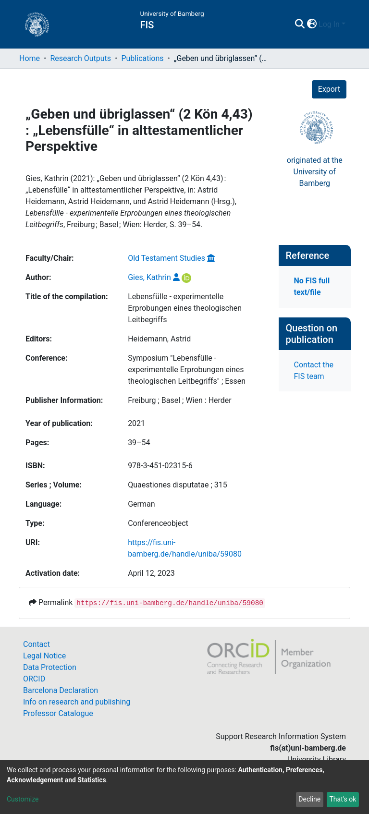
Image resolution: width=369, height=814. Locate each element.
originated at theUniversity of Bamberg (315, 172)
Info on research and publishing (76, 701)
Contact (36, 644)
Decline (309, 799)
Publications (142, 58)
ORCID (34, 678)
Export (329, 89)
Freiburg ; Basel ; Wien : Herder (180, 400)
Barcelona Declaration (60, 690)
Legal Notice (44, 655)
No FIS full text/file (312, 286)
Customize (22, 799)
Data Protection (49, 667)
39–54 (139, 442)
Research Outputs (80, 58)
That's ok (342, 799)
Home (29, 58)
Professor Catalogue (58, 713)
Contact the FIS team (313, 370)
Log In (329, 24)
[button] (312, 24)
